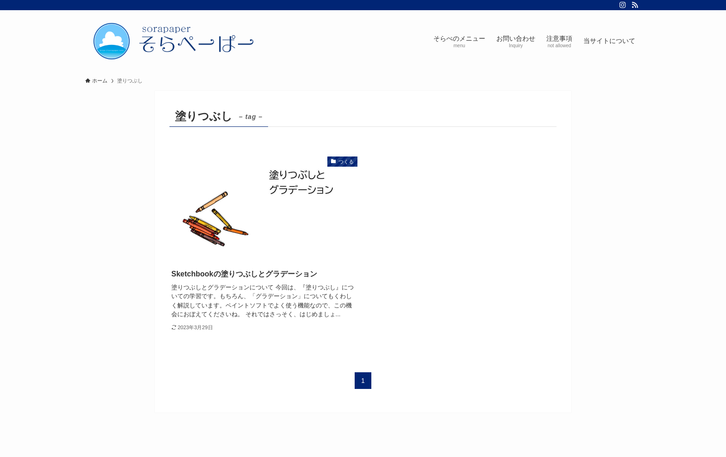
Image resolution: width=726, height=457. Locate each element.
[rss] (635, 5)
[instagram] (623, 5)
